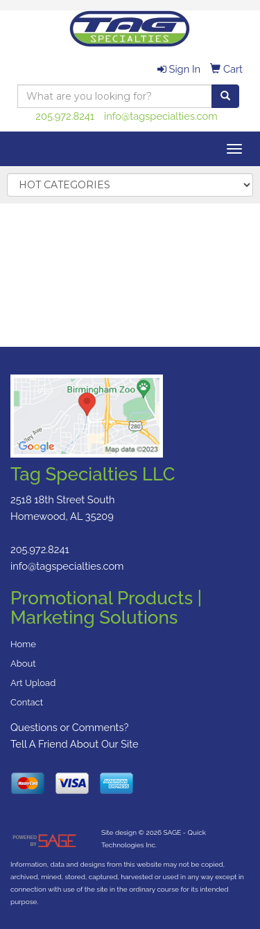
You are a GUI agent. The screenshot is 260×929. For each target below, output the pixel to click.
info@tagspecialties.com (161, 116)
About (23, 663)
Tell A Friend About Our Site (74, 744)
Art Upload (32, 683)
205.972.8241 (64, 116)
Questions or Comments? (69, 727)
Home (23, 644)
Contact (26, 702)
